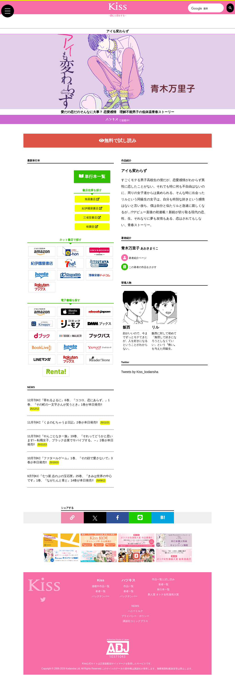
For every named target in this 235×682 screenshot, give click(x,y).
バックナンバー (100, 596)
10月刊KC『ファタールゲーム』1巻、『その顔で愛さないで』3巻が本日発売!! (70, 460)
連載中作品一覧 (100, 586)
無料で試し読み (117, 140)
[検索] (205, 8)
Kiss (100, 580)
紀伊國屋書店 (92, 208)
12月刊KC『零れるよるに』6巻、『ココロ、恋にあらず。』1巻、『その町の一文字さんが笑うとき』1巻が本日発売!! (68, 404)
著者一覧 (100, 591)
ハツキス (128, 580)
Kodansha (71, 668)
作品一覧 (128, 586)
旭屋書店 (92, 199)
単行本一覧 (92, 176)
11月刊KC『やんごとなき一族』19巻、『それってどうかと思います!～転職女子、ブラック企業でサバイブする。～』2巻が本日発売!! (70, 440)
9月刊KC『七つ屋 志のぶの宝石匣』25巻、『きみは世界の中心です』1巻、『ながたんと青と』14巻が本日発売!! (69, 478)
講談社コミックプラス (135, 621)
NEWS (135, 606)
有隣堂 (92, 226)
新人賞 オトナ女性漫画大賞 (163, 594)
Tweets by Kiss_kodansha (139, 372)
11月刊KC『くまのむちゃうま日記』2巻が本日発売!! (68, 423)
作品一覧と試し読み (163, 579)
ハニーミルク (135, 611)
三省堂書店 (92, 217)
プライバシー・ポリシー (135, 616)
